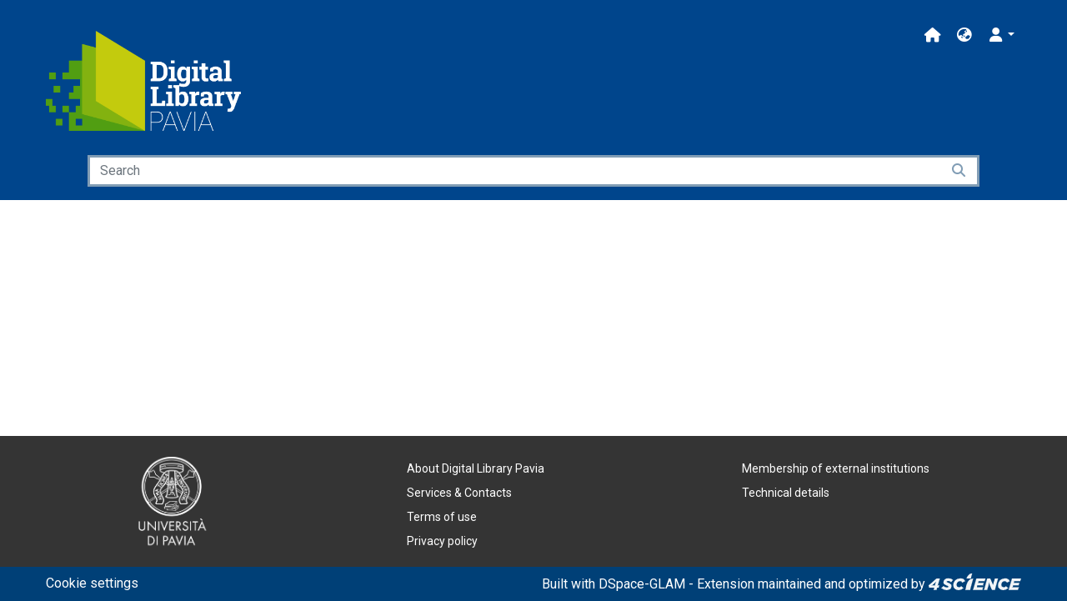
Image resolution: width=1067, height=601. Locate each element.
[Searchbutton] (959, 171)
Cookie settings (92, 583)
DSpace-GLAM (642, 584)
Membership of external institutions (835, 468)
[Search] (515, 171)
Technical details (785, 492)
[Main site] (933, 35)
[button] (964, 35)
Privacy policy (442, 541)
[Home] (143, 81)
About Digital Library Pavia (475, 468)
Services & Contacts (459, 492)
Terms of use (442, 516)
